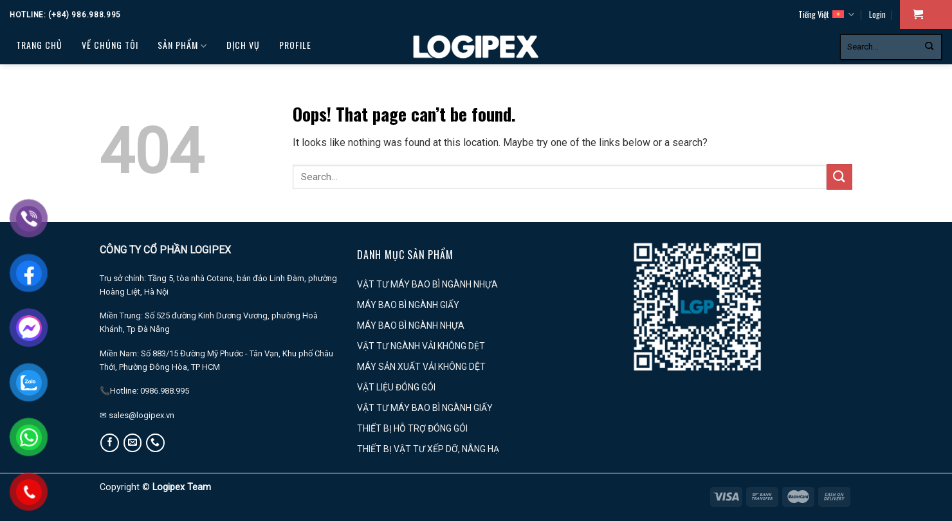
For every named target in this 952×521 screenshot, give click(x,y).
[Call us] (155, 443)
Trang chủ (39, 44)
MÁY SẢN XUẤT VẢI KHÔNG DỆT (421, 366)
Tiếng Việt (826, 14)
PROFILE (295, 44)
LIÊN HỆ (85, 77)
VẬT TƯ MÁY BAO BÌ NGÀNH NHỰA (427, 284)
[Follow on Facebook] (109, 443)
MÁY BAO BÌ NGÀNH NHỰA (410, 325)
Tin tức (35, 77)
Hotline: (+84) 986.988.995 (65, 14)
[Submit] (929, 47)
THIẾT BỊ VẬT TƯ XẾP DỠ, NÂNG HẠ (428, 449)
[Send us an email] (133, 443)
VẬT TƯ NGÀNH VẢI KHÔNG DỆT (421, 346)
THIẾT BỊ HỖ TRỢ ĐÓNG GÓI (412, 428)
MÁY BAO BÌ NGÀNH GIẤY (408, 305)
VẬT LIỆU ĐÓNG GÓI (396, 387)
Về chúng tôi (110, 44)
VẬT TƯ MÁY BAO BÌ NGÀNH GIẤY (425, 408)
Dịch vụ (243, 44)
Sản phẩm (182, 45)
